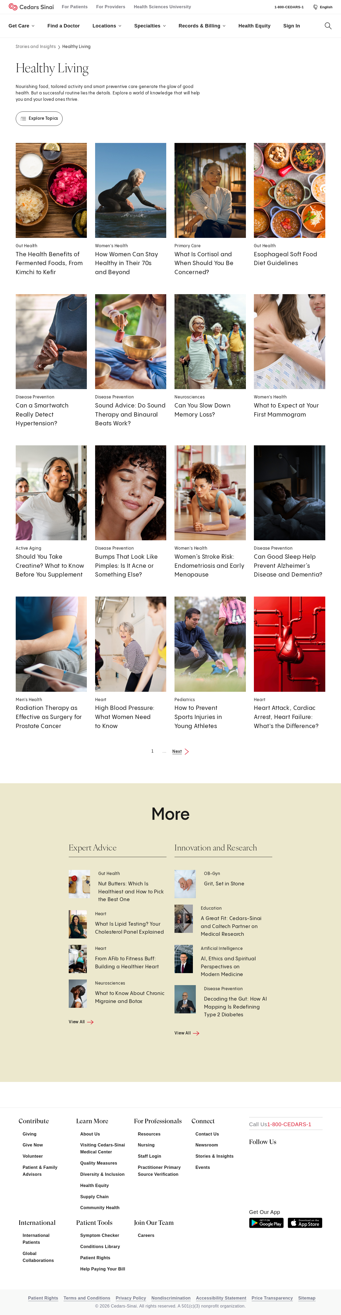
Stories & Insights (215, 1156)
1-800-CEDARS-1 (289, 7)
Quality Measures (98, 1163)
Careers (146, 1235)
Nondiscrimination (171, 1298)
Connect (203, 1121)
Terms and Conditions (87, 1298)
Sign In (291, 26)
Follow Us (262, 1142)
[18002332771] (280, 1124)
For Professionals (158, 1121)
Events (203, 1167)
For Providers (110, 7)
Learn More (92, 1121)
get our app (264, 1212)
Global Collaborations (38, 1257)
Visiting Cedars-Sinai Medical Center (102, 1148)
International (37, 1222)
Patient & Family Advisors (40, 1171)
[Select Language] (322, 7)
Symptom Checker (99, 1235)
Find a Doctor (63, 26)
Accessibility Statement (221, 1298)
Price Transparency (272, 1298)
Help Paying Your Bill (102, 1269)
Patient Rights (95, 1258)
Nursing (146, 1145)
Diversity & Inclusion (102, 1174)
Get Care (22, 26)
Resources (149, 1134)
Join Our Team (154, 1222)
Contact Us (207, 1134)
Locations (106, 26)
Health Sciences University (162, 7)
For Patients (75, 7)
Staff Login (149, 1156)
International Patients (36, 1239)
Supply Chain (94, 1196)
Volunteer (33, 1156)
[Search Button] (328, 26)
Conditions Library (100, 1246)
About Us (90, 1134)
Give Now (33, 1145)
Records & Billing (202, 26)
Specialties (150, 26)
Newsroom (207, 1145)
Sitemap (306, 1298)
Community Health (100, 1207)
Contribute (34, 1121)
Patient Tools (94, 1222)
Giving (29, 1134)
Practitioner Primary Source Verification (159, 1171)
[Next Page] (182, 752)
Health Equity (254, 26)
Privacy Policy (131, 1298)
